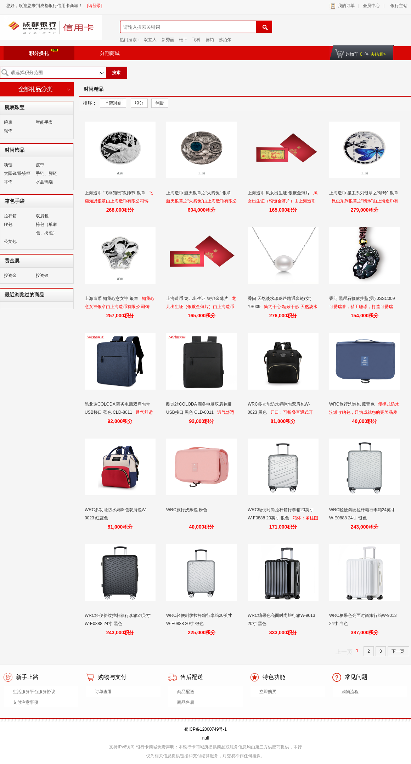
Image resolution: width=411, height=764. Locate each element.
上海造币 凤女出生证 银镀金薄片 (279, 192)
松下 (183, 39)
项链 (8, 164)
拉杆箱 (10, 215)
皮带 (40, 164)
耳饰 (8, 181)
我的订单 (346, 5)
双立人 (150, 39)
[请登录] (94, 5)
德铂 (210, 39)
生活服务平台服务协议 (34, 691)
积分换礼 (43, 52)
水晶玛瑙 (44, 181)
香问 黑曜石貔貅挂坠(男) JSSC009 (362, 298)
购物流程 (350, 691)
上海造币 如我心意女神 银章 (112, 298)
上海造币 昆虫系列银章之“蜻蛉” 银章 (363, 192)
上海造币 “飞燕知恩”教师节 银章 (115, 192)
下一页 (398, 651)
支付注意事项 (25, 702)
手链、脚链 (46, 173)
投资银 (42, 275)
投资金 (10, 275)
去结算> (378, 54)
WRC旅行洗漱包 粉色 (187, 509)
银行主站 (397, 5)
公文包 (10, 241)
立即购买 (267, 691)
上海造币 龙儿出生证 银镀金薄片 (197, 298)
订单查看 (103, 691)
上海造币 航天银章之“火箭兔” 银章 (199, 192)
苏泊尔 (225, 39)
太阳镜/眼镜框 (17, 173)
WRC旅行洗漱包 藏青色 (352, 404)
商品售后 (185, 702)
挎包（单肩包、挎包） (46, 228)
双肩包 (42, 215)
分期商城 (110, 53)
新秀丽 (168, 39)
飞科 (196, 39)
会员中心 (371, 5)
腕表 (8, 122)
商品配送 (185, 691)
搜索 (116, 72)
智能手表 (44, 122)
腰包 (8, 224)
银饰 (8, 130)
